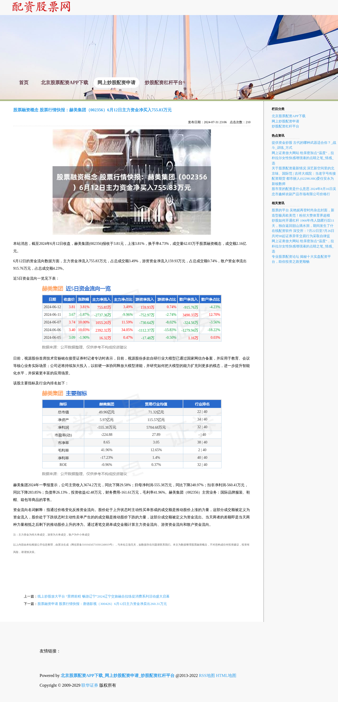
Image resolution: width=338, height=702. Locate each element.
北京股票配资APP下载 (289, 116)
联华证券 (89, 685)
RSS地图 (207, 675)
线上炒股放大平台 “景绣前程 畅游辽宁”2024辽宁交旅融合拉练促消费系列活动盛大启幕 (103, 596)
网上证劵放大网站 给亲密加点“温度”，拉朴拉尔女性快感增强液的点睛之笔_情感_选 (303, 158)
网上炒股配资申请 (285, 121)
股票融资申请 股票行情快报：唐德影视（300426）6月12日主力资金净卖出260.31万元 (102, 604)
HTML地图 (226, 675)
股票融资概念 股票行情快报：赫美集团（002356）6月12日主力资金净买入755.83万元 (92, 110)
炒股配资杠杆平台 (285, 126)
